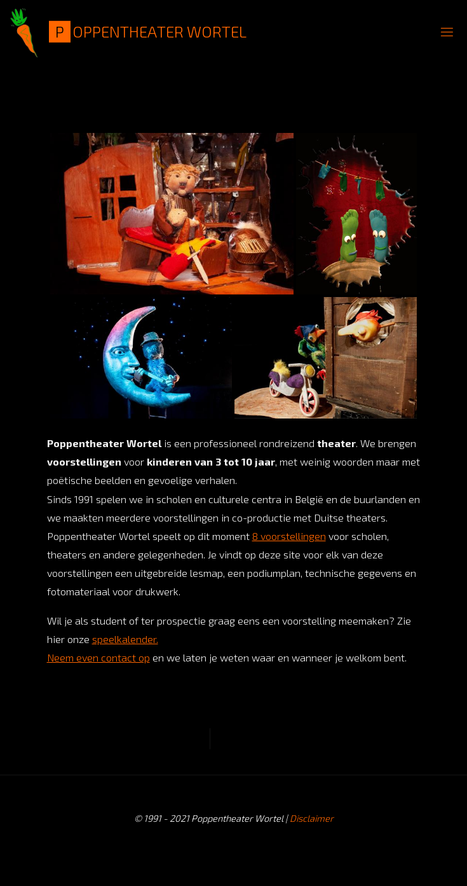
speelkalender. (125, 639)
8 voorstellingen (289, 536)
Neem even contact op (98, 657)
